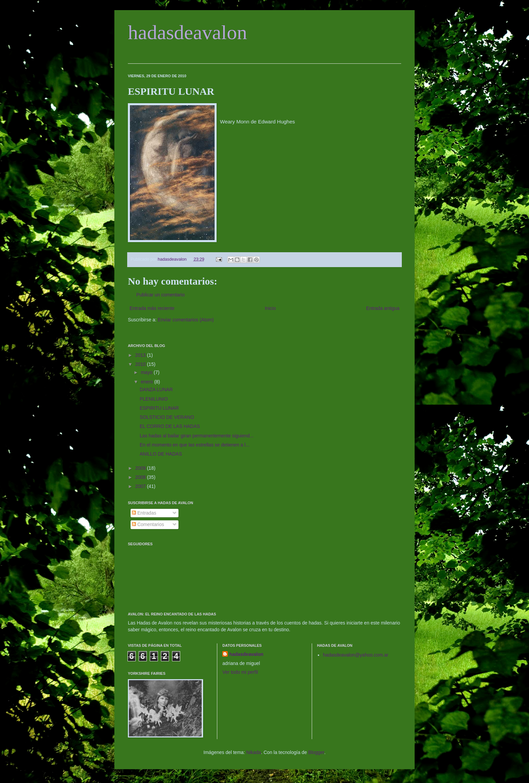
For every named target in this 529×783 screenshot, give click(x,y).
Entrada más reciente (152, 308)
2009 (141, 468)
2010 (141, 364)
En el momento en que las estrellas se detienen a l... (194, 444)
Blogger (316, 752)
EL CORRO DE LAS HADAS (170, 426)
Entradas (144, 513)
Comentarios (148, 524)
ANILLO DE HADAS (161, 454)
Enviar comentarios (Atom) (186, 319)
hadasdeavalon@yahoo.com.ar (355, 655)
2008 (141, 477)
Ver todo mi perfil (240, 672)
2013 (141, 355)
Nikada (253, 752)
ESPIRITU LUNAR (159, 408)
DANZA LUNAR (156, 389)
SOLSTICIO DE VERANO (167, 417)
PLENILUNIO (154, 399)
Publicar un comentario (160, 294)
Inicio (270, 308)
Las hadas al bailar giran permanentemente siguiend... (197, 435)
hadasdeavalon (187, 32)
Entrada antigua (382, 308)
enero (147, 381)
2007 (141, 486)
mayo (147, 372)
